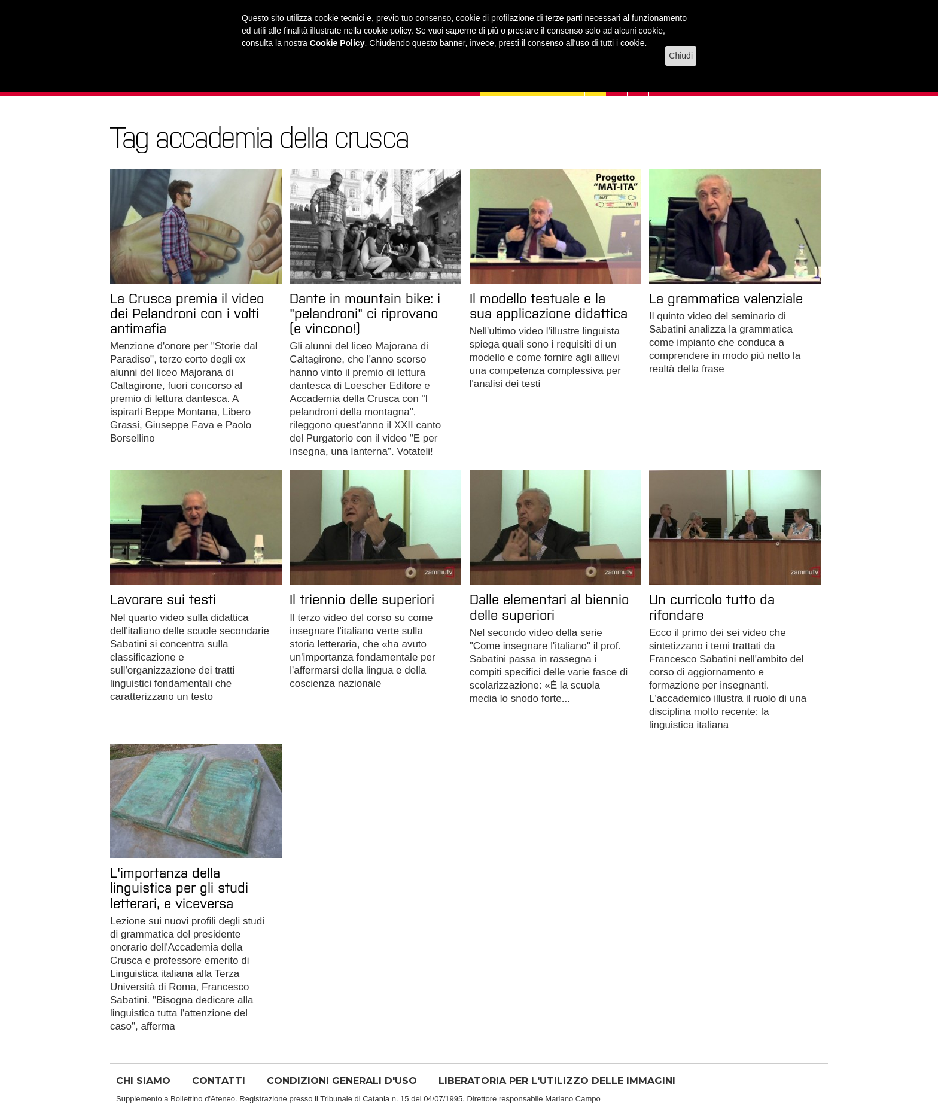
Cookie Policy (337, 43)
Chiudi (681, 55)
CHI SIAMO (143, 1080)
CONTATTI (218, 1080)
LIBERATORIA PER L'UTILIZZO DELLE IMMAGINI (556, 1080)
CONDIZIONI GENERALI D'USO (342, 1080)
